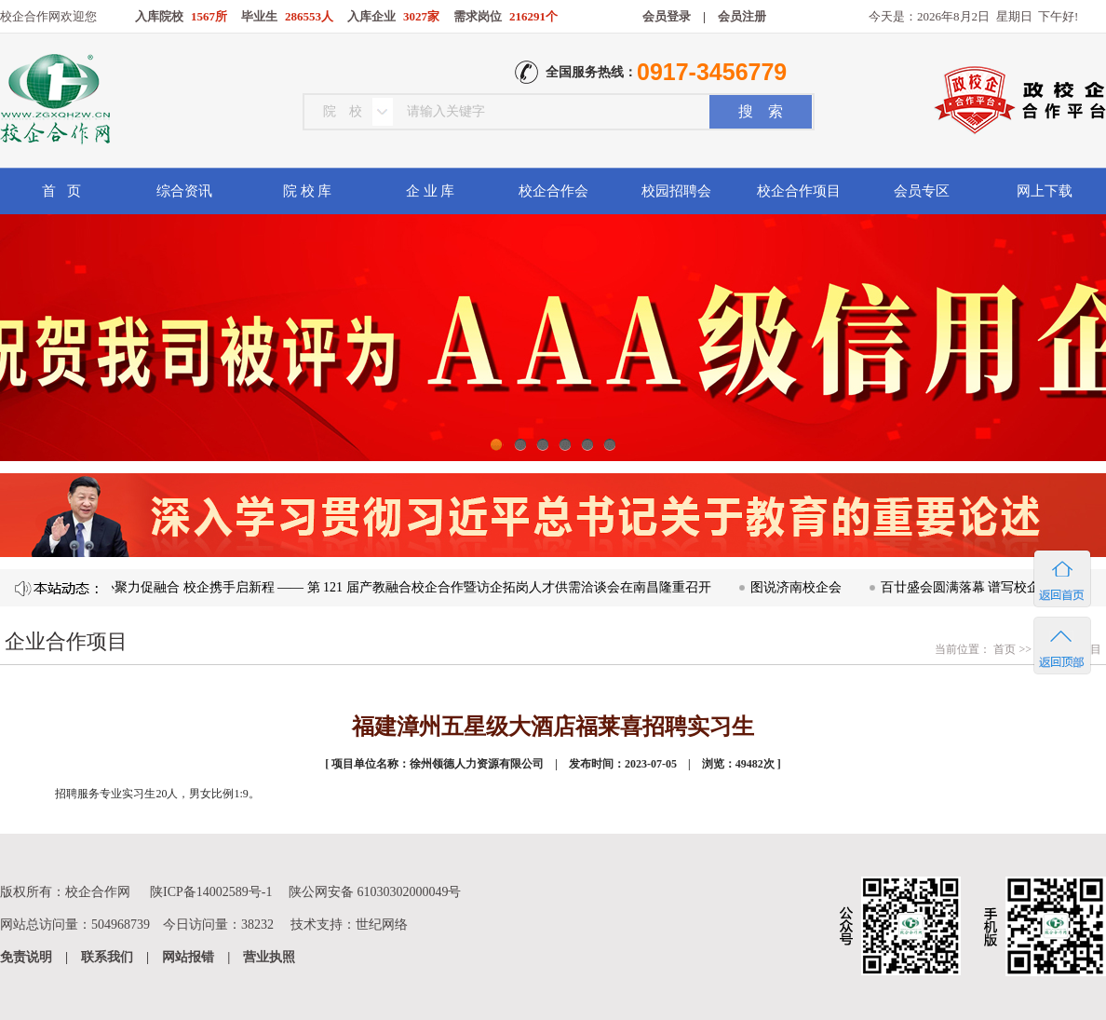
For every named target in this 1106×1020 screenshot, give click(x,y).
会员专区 (922, 191)
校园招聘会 (676, 191)
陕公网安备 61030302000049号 (375, 892)
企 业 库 (430, 191)
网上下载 (1044, 191)
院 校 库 (307, 191)
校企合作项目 (799, 191)
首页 (1003, 649)
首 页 (61, 191)
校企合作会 (553, 191)
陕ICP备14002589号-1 (211, 892)
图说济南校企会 (803, 587)
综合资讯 (184, 191)
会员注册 (742, 16)
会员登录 (666, 16)
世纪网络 (382, 925)
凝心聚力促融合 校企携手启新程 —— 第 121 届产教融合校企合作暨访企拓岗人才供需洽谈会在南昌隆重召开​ (407, 587)
